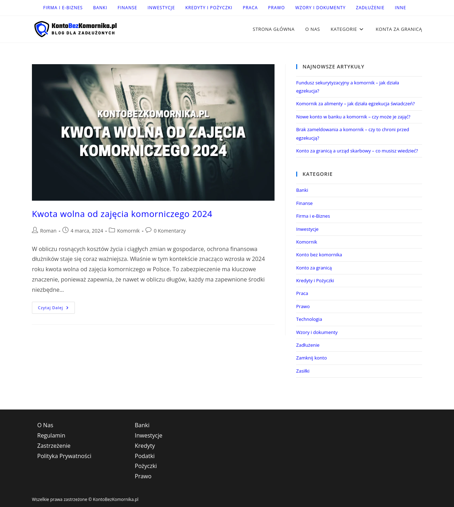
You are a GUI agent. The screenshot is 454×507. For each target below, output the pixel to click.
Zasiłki (303, 371)
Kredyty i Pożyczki (208, 8)
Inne (400, 8)
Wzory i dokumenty (320, 8)
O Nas (45, 425)
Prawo (276, 8)
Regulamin (51, 435)
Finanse (127, 8)
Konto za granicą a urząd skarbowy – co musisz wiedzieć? (357, 150)
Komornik (128, 230)
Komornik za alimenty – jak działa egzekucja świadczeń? (355, 103)
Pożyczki (146, 466)
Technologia (309, 319)
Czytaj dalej (56, 309)
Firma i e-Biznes (63, 8)
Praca (250, 8)
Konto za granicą (314, 267)
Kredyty (145, 446)
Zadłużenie (370, 8)
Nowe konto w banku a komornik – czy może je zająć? (353, 116)
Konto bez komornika (319, 254)
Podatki (145, 456)
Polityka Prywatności (64, 456)
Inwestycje (161, 8)
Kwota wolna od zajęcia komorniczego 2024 (122, 213)
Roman (48, 230)
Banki (100, 8)
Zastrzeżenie (54, 446)
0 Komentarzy (170, 230)
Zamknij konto (311, 358)
